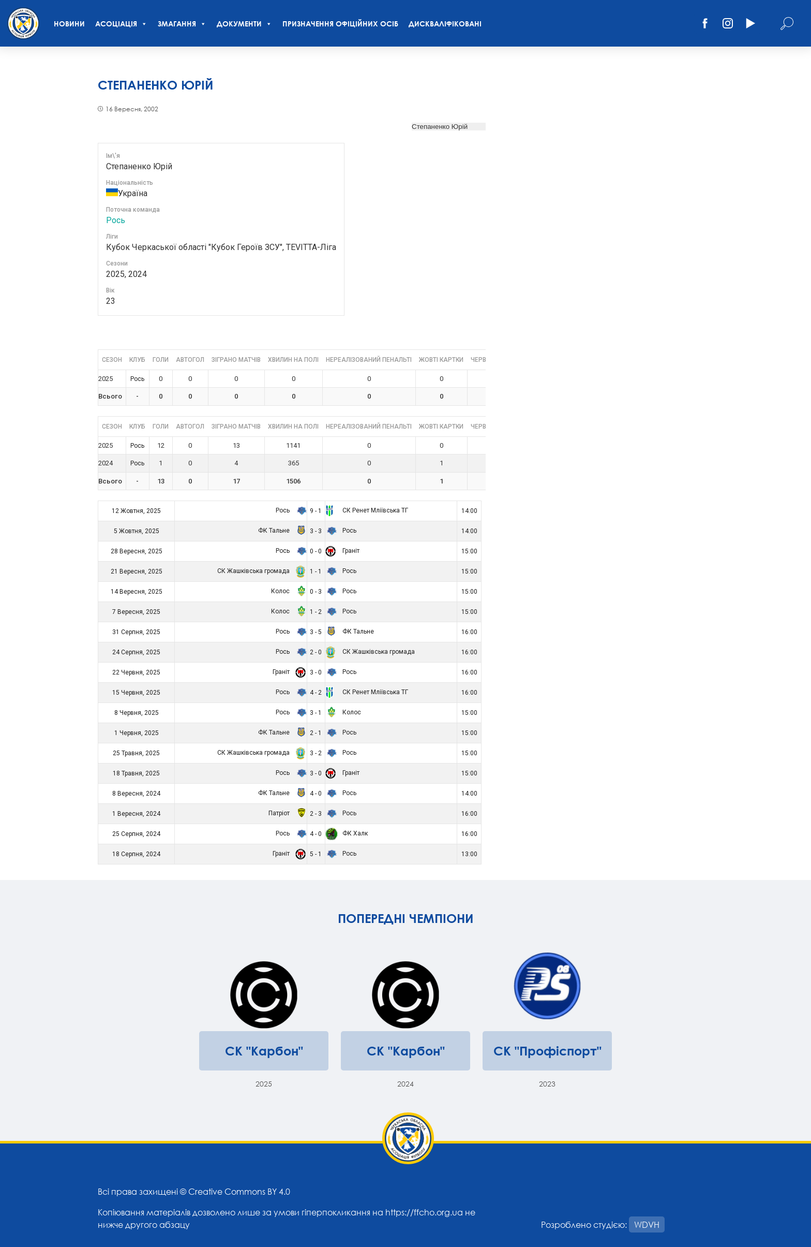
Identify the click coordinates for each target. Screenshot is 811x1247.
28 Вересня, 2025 (136, 551)
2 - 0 (316, 652)
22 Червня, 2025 (136, 672)
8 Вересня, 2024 (136, 793)
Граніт (342, 550)
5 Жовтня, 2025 (136, 531)
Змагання (182, 23)
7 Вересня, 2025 (136, 611)
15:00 (469, 551)
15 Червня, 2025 (136, 692)
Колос (287, 591)
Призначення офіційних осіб (340, 23)
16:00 (469, 632)
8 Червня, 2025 (136, 712)
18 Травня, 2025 (136, 773)
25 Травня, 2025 (136, 753)
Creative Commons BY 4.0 (239, 1191)
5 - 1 (316, 854)
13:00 (469, 854)
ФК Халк (346, 833)
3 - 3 (316, 531)
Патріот (286, 813)
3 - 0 (316, 672)
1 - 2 (316, 611)
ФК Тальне (281, 530)
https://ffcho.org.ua (424, 1212)
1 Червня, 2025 (136, 733)
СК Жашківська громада (260, 571)
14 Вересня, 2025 (136, 591)
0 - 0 (316, 551)
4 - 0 (316, 793)
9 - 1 (316, 511)
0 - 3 (316, 591)
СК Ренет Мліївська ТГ (366, 510)
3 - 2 (316, 753)
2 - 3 (316, 813)
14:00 (469, 511)
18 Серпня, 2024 (136, 854)
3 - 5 (316, 632)
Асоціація (121, 23)
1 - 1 (316, 571)
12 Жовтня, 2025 (136, 511)
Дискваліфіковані (445, 23)
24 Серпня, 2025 (136, 652)
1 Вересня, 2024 (136, 813)
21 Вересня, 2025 (136, 571)
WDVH (646, 1224)
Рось (115, 220)
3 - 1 (316, 712)
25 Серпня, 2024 (136, 834)
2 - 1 (316, 733)
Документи (244, 23)
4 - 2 (316, 692)
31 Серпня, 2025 (136, 632)
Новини (69, 23)
